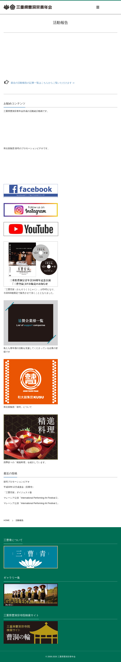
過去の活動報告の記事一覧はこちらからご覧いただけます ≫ (43, 82)
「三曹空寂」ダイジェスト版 (18, 492)
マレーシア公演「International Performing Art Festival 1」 (31, 503)
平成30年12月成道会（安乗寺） (19, 487)
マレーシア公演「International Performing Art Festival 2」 (31, 498)
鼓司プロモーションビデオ (17, 481)
